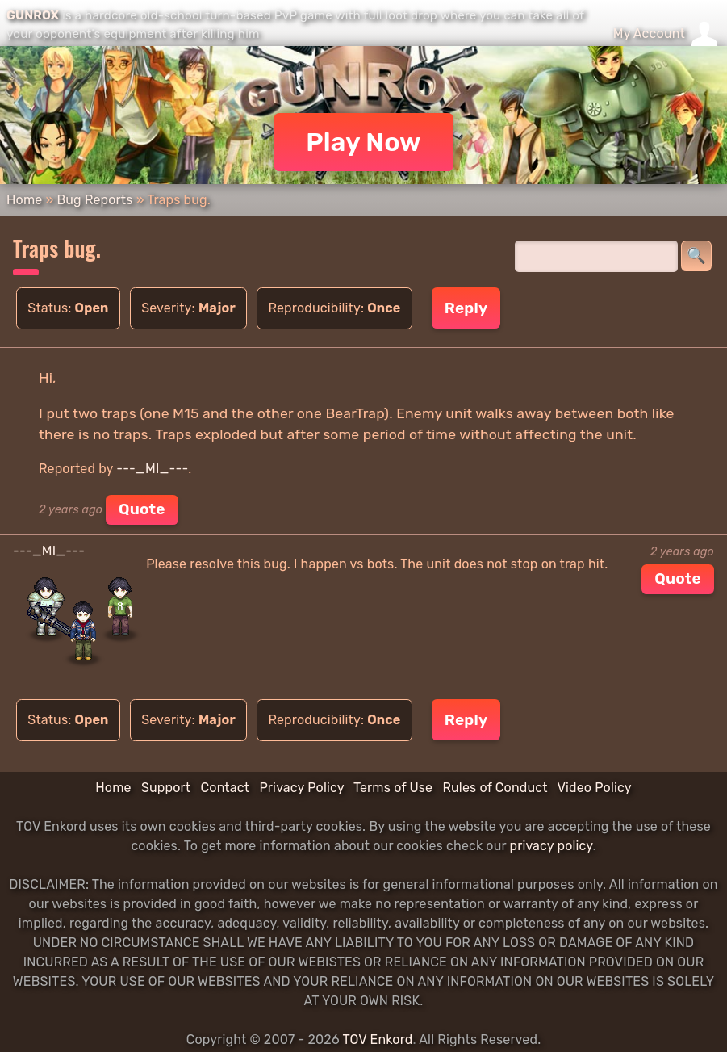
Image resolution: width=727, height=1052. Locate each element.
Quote (142, 509)
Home (24, 199)
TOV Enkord (377, 1039)
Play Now (363, 142)
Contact (224, 787)
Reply (466, 308)
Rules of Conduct (494, 787)
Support (165, 787)
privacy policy (550, 845)
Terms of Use (392, 787)
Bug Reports (94, 199)
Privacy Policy (301, 787)
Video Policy (594, 787)
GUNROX (32, 15)
